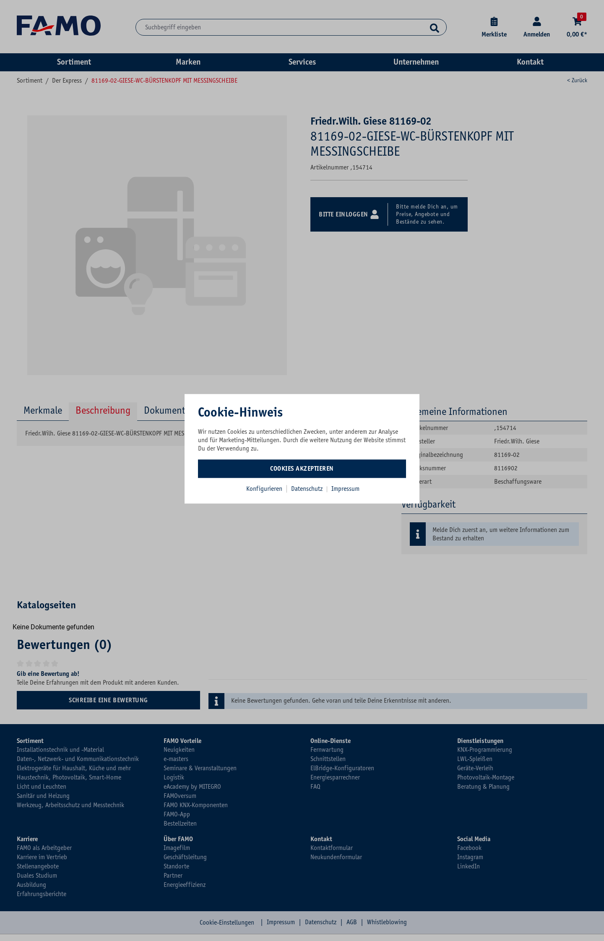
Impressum (345, 489)
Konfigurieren (264, 489)
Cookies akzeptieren (302, 468)
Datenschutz (307, 489)
